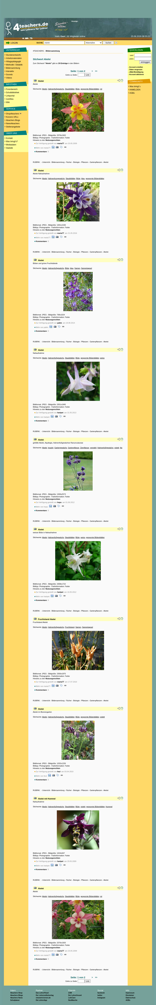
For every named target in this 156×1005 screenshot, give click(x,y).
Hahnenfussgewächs (56, 178)
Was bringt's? (12, 141)
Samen (77, 268)
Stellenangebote (13, 127)
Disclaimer (130, 995)
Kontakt (9, 138)
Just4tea (9, 99)
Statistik (9, 148)
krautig (50, 448)
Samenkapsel (86, 268)
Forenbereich (12, 89)
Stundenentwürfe (13, 55)
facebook (101, 993)
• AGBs (131, 93)
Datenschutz (130, 998)
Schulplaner (15, 1000)
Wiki (8, 102)
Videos (9, 78)
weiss (102, 358)
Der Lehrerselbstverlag (45, 995)
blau (83, 178)
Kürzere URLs (12, 117)
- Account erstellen (135, 67)
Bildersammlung (13, 68)
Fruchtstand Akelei (47, 619)
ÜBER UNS (11, 133)
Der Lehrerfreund (75, 995)
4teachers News (16, 998)
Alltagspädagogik (13, 61)
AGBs (128, 1000)
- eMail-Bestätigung (135, 72)
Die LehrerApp (41, 1000)
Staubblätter (70, 89)
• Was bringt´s (134, 86)
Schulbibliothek (12, 92)
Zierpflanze (84, 448)
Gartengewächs (60, 448)
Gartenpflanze (73, 448)
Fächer (69, 162)
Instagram (101, 998)
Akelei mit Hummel (46, 799)
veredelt (93, 448)
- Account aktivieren (136, 74)
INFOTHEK (11, 84)
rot (101, 89)
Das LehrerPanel (42, 993)
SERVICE (10, 109)
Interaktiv (10, 71)
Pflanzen (84, 162)
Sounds (9, 74)
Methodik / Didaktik (14, 65)
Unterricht (46, 162)
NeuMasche (72, 1000)
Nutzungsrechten (53, 140)
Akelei (41, 81)
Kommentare (41, 152)
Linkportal (10, 96)
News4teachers (13, 123)
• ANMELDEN (134, 90)
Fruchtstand (69, 627)
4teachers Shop (16, 993)
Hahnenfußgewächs (56, 89)
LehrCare (71, 998)
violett (116, 448)
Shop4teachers (13, 114)
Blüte (78, 89)
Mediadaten (11, 145)
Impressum (130, 993)
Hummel (109, 807)
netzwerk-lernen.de (43, 998)
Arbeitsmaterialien (14, 58)
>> (95, 71)
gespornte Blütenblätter (90, 89)
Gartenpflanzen (96, 162)
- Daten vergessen (135, 69)
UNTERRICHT (13, 50)
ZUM (70, 993)
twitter (99, 995)
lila (121, 448)
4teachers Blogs (13, 120)
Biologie (76, 162)
